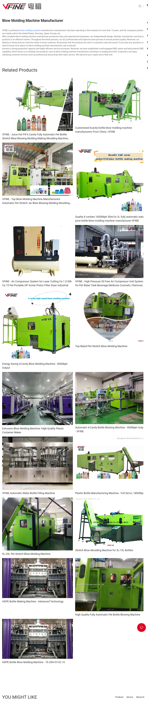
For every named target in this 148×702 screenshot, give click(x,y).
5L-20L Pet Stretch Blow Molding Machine (26, 554)
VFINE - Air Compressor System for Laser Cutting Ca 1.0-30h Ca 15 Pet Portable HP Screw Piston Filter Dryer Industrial (37, 283)
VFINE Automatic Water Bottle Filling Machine (28, 493)
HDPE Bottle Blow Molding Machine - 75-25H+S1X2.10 (33, 663)
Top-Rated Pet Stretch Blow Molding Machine (101, 346)
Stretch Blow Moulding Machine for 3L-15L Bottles (104, 550)
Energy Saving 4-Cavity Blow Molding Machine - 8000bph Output (34, 365)
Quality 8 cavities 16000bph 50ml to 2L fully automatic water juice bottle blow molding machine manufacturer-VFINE (110, 218)
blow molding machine (30, 30)
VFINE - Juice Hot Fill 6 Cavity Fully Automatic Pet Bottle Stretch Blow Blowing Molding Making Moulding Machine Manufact (35, 136)
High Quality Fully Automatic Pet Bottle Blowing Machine (107, 615)
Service (129, 698)
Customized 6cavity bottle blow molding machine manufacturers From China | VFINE (103, 129)
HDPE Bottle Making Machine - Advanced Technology (32, 602)
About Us (140, 698)
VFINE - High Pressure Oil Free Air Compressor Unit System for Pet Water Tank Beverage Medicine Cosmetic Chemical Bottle (109, 283)
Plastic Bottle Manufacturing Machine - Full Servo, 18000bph (110, 493)
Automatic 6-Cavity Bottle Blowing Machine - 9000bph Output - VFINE (110, 429)
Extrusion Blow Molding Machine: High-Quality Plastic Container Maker (33, 430)
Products (119, 698)
